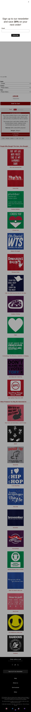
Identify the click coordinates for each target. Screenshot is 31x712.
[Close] (28, 2)
